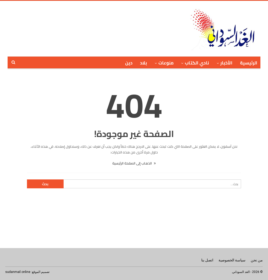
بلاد (143, 63)
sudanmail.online (17, 272)
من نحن (257, 260)
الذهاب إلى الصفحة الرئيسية (134, 163)
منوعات (166, 63)
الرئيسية (248, 63)
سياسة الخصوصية (232, 260)
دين (128, 63)
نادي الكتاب (197, 63)
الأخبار (226, 63)
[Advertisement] (113, 28)
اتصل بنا (207, 260)
